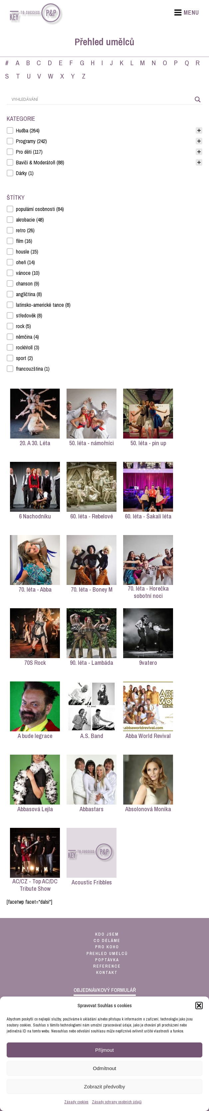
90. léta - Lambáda (91, 662)
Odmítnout (104, 1068)
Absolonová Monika (148, 809)
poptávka (107, 960)
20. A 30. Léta (35, 443)
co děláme (107, 940)
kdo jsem (107, 934)
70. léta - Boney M (91, 589)
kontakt (107, 972)
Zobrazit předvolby (104, 1086)
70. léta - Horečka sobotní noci (148, 592)
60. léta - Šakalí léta (148, 516)
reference (107, 966)
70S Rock (35, 662)
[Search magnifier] (197, 99)
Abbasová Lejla (35, 809)
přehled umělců (107, 953)
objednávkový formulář (105, 990)
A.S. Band (91, 736)
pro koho (107, 947)
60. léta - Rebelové (91, 516)
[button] (199, 1005)
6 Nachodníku (35, 516)
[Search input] (101, 99)
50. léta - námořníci (91, 443)
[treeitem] (104, 130)
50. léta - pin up (148, 443)
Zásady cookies (76, 1102)
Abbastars (92, 809)
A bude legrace (35, 736)
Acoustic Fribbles (92, 882)
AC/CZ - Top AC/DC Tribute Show (35, 885)
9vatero (148, 662)
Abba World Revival (148, 736)
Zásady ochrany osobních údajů (116, 1102)
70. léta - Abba (35, 589)
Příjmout (104, 1050)
